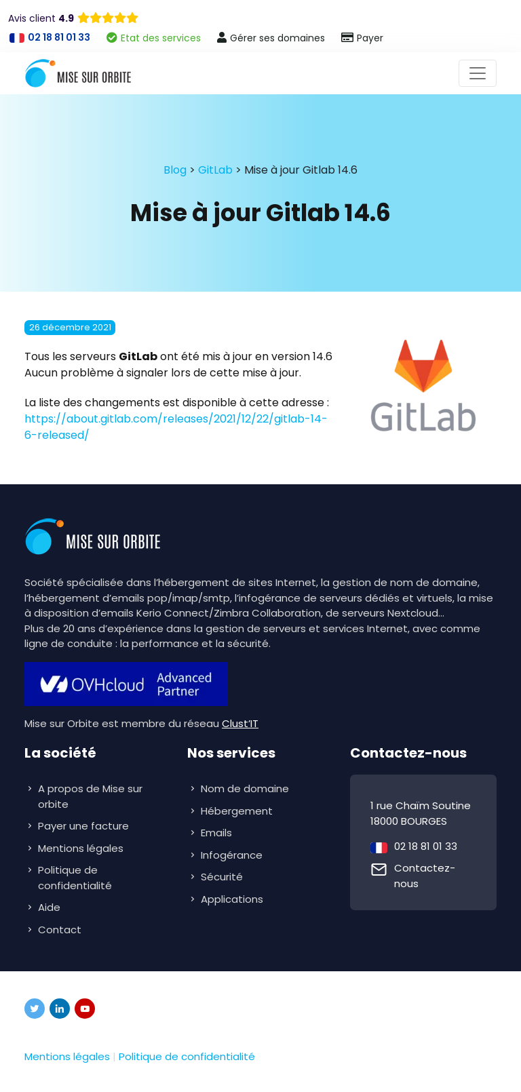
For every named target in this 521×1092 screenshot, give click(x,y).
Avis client (41, 18)
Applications (233, 899)
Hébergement (238, 811)
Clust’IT (240, 723)
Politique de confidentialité (75, 878)
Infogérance (233, 855)
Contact (59, 929)
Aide (49, 907)
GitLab (215, 170)
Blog (175, 170)
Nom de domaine (245, 788)
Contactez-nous (424, 876)
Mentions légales (80, 848)
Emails (218, 832)
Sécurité (223, 877)
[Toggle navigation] (478, 73)
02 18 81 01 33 (425, 846)
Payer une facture (83, 826)
